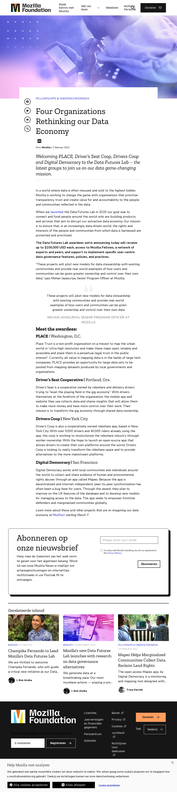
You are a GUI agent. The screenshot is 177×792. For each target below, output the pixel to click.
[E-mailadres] (28, 743)
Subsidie (90, 740)
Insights (13, 645)
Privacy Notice (114, 553)
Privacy (117, 719)
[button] (98, 8)
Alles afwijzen (75, 785)
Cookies (117, 726)
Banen (116, 713)
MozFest (59, 515)
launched (56, 212)
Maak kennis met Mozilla (66, 8)
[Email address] (129, 540)
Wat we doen (86, 8)
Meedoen (112, 7)
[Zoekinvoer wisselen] (132, 7)
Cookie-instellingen (109, 785)
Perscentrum (92, 734)
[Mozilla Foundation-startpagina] (31, 8)
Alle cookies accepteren (30, 785)
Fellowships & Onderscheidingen (62, 98)
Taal (138, 728)
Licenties (90, 713)
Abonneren (149, 564)
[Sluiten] (172, 762)
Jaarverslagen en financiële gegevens (93, 723)
